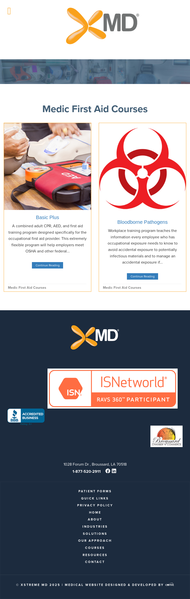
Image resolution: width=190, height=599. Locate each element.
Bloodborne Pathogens (142, 222)
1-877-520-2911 (86, 471)
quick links (95, 498)
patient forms (95, 491)
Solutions (95, 533)
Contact (95, 561)
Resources (95, 555)
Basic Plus (47, 217)
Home (95, 512)
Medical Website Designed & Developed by (119, 584)
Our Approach (95, 540)
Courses (95, 547)
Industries (95, 526)
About (95, 519)
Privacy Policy (95, 505)
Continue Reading (48, 265)
